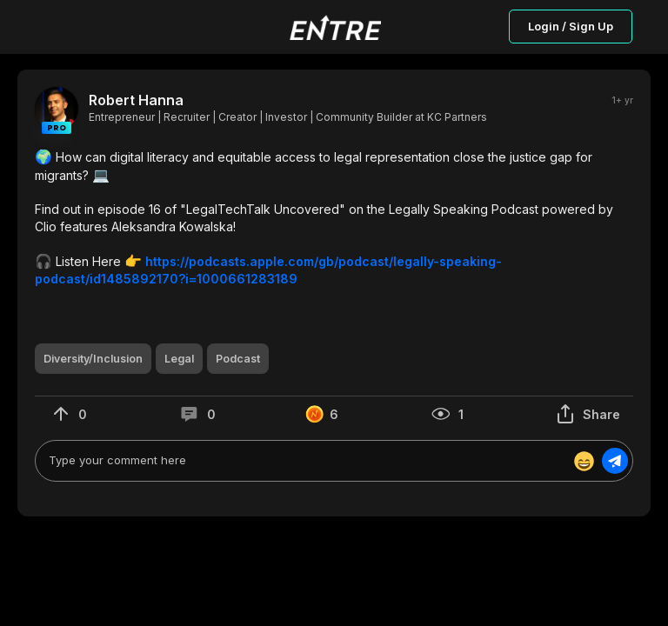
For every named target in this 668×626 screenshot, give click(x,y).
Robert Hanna (136, 100)
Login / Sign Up (570, 26)
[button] (334, 217)
